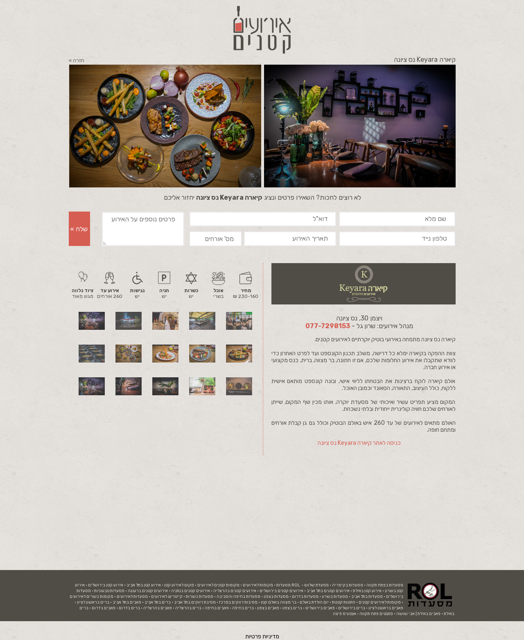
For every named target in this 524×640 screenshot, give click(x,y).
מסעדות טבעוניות (109, 590)
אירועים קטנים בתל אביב (328, 590)
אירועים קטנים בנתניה (190, 590)
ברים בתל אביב (158, 602)
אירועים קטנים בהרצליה (234, 590)
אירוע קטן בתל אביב (143, 585)
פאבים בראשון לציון (385, 608)
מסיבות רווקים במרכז (238, 602)
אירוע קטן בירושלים (105, 585)
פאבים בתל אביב (127, 602)
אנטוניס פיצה (344, 613)
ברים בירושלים (351, 608)
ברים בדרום (129, 608)
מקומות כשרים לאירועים (91, 596)
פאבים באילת (429, 613)
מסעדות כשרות (199, 596)
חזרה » (76, 60)
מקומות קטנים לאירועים (218, 585)
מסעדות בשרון (335, 596)
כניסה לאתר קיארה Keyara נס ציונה (359, 442)
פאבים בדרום (103, 608)
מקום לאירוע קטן (179, 585)
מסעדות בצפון (276, 596)
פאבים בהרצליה (157, 608)
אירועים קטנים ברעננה (148, 590)
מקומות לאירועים (258, 585)
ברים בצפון (292, 608)
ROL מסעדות (288, 585)
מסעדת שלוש (316, 585)
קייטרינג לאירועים (167, 596)
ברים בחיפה (243, 608)
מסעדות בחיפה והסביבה (238, 596)
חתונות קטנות (343, 602)
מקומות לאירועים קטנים (380, 602)
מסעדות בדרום (305, 596)
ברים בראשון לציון (93, 602)
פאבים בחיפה (217, 608)
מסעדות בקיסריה (347, 585)
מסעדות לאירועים (132, 596)
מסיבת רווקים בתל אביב (195, 602)
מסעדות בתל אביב (367, 596)
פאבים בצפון (268, 608)
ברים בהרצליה (188, 608)
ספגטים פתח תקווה (376, 613)
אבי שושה (405, 613)
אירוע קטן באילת (367, 590)
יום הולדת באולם (314, 602)
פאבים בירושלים (320, 608)
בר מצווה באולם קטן (278, 602)
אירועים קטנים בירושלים (281, 590)
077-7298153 (327, 326)
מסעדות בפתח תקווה (384, 585)
